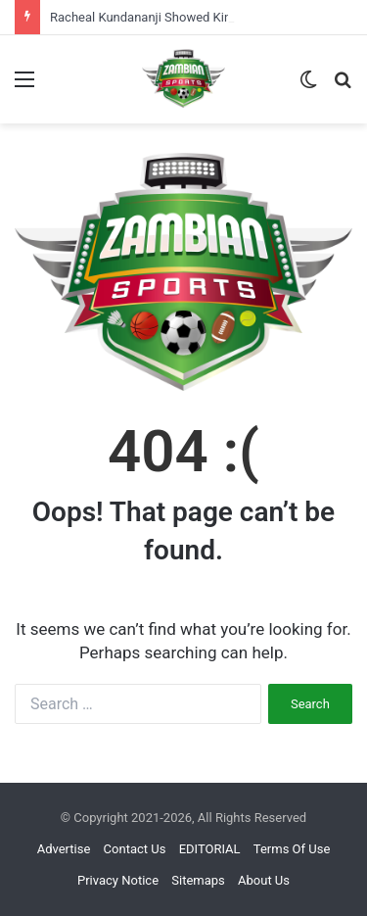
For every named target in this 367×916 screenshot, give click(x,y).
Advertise (64, 849)
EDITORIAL (210, 849)
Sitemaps (198, 880)
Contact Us (135, 849)
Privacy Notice (118, 880)
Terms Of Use (291, 849)
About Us (264, 880)
